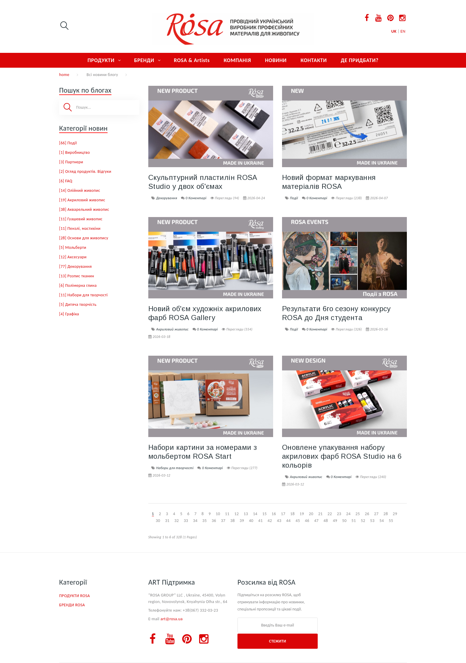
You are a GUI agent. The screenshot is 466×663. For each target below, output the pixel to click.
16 (274, 513)
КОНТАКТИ (313, 60)
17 (283, 513)
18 (292, 513)
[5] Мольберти (72, 247)
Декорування (166, 198)
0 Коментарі (196, 198)
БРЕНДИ (144, 60)
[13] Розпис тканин (76, 276)
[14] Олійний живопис (79, 190)
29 (395, 513)
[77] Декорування (75, 266)
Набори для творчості (174, 468)
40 (251, 520)
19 (302, 513)
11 (227, 513)
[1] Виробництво (74, 152)
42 (269, 520)
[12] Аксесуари (72, 256)
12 (236, 513)
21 (320, 513)
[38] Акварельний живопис (84, 209)
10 (218, 513)
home (64, 74)
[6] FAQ (65, 180)
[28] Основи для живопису (83, 237)
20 (311, 513)
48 (326, 520)
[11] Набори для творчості (83, 295)
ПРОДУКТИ (100, 60)
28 (385, 513)
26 (367, 513)
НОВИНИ (276, 60)
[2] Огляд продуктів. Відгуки (85, 171)
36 (214, 520)
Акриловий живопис (172, 329)
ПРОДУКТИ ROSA (74, 595)
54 (382, 520)
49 (335, 520)
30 (158, 520)
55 (391, 520)
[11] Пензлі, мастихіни (79, 228)
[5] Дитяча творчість (78, 304)
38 (232, 520)
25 (357, 513)
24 (348, 513)
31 (167, 520)
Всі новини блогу (102, 74)
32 (176, 520)
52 (363, 520)
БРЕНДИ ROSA (72, 604)
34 (195, 520)
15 (264, 513)
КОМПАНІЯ (237, 60)
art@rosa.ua (171, 618)
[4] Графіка (69, 314)
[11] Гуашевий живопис (81, 218)
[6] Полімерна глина (78, 285)
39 (242, 520)
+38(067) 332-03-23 (200, 610)
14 (255, 513)
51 (354, 520)
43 (279, 520)
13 (246, 513)
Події (294, 198)
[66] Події (68, 142)
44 (288, 520)
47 (316, 520)
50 (344, 520)
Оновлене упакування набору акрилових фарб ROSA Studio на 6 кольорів (342, 456)
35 (204, 520)
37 (223, 520)
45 (297, 520)
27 (376, 513)
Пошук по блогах (85, 90)
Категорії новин (83, 128)
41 (260, 520)
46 (307, 520)
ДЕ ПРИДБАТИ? (360, 60)
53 (372, 520)
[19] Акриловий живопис (82, 199)
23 (339, 513)
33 (186, 520)
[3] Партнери (71, 161)
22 (330, 513)
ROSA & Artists (192, 60)
